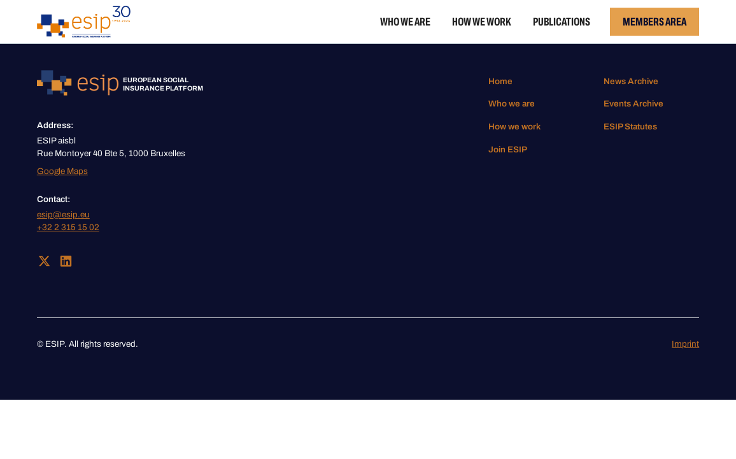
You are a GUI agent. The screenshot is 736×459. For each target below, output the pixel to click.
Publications (561, 21)
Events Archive (633, 103)
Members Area (654, 21)
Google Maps (62, 171)
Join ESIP (507, 149)
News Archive (631, 81)
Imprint (685, 344)
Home (500, 81)
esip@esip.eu (63, 214)
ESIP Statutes (630, 126)
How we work (481, 21)
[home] (84, 22)
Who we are (405, 21)
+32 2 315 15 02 (68, 227)
